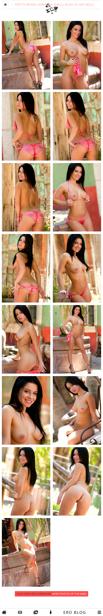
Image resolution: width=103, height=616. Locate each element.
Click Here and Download (51, 602)
